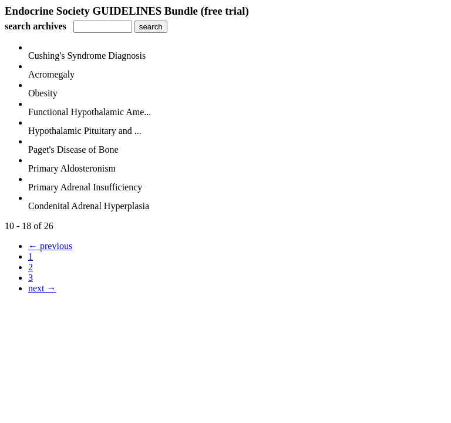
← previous (50, 246)
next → (42, 288)
